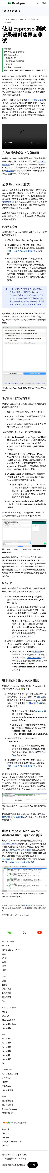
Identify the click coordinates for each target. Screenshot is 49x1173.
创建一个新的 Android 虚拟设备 (21, 251)
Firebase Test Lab (10, 844)
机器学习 (5, 985)
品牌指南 (23, 1155)
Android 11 (6, 1055)
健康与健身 (6, 989)
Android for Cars (9, 1024)
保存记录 (10, 170)
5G (3, 1001)
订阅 (33, 1165)
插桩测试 (37, 651)
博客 (4, 966)
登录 (44, 3)
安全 (4, 954)
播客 (4, 970)
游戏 (4, 981)
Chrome (5, 1133)
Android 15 (6, 1039)
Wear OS (5, 1016)
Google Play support (10, 1109)
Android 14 (6, 1043)
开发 (22, 19)
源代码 (4, 958)
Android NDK (7, 1090)
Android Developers (9, 19)
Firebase (5, 1137)
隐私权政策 (6, 997)
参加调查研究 (7, 1113)
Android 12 (6, 1051)
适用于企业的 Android (11, 950)
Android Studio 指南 (10, 1074)
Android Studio (11, 11)
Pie (3, 1063)
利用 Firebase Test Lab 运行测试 (19, 862)
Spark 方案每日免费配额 (20, 850)
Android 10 (6, 1059)
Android (5, 946)
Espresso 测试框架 (35, 100)
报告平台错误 (7, 1101)
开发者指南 (6, 1078)
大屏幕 (4, 1012)
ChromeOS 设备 (8, 1020)
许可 (15, 1155)
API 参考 (5, 1082)
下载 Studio (6, 1086)
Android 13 (6, 1047)
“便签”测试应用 (9, 202)
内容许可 (27, 905)
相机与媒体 (6, 993)
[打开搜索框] (37, 3)
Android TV (6, 1028)
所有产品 (5, 1145)
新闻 (4, 962)
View (35, 404)
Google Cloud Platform (11, 1141)
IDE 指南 (8, 22)
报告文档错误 (7, 1105)
